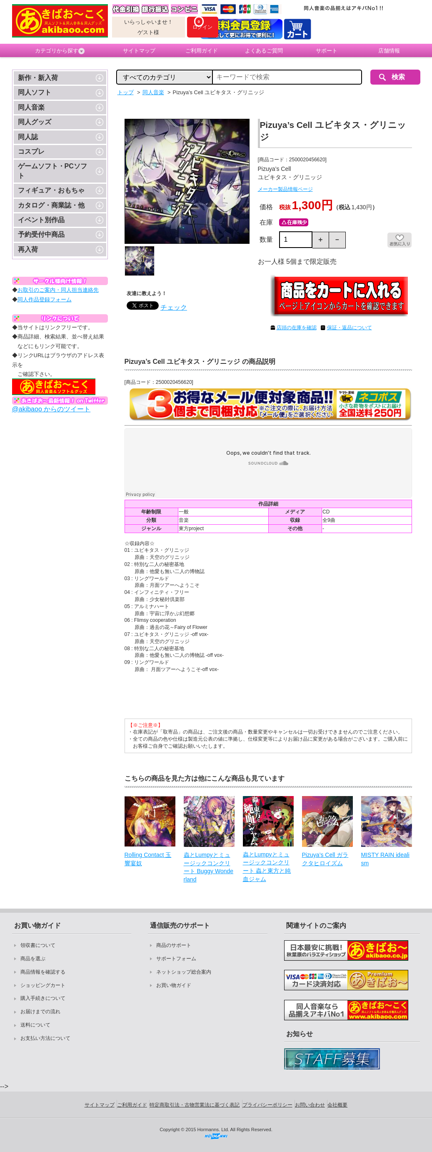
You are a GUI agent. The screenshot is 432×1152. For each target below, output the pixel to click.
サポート (326, 51)
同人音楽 (31, 107)
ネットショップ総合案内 (183, 972)
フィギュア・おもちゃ (51, 190)
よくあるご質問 (264, 51)
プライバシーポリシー (267, 1104)
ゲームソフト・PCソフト (52, 171)
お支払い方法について (45, 1038)
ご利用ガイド (201, 51)
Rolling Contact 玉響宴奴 (148, 859)
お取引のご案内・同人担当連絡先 (58, 290)
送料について (35, 1025)
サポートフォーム (176, 959)
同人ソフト (34, 92)
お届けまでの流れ (40, 1011)
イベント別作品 (41, 219)
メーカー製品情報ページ (285, 189)
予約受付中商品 (41, 234)
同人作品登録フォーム (44, 299)
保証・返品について (349, 328)
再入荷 (28, 249)
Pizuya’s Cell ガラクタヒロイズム (325, 859)
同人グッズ (34, 121)
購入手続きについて (42, 998)
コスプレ (31, 151)
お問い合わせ (310, 1104)
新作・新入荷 (38, 77)
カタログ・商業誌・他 (51, 205)
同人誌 (28, 136)
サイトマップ (139, 51)
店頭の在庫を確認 (297, 328)
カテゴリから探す (60, 51)
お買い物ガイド (173, 985)
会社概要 (337, 1104)
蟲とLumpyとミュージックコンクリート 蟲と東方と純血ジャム (267, 866)
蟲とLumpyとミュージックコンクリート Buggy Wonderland (209, 867)
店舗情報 (389, 51)
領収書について (37, 945)
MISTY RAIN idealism (385, 859)
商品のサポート (173, 945)
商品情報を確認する (42, 972)
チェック (173, 307)
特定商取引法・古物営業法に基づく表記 (195, 1104)
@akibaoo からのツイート (51, 409)
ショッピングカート (42, 985)
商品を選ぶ (32, 959)
